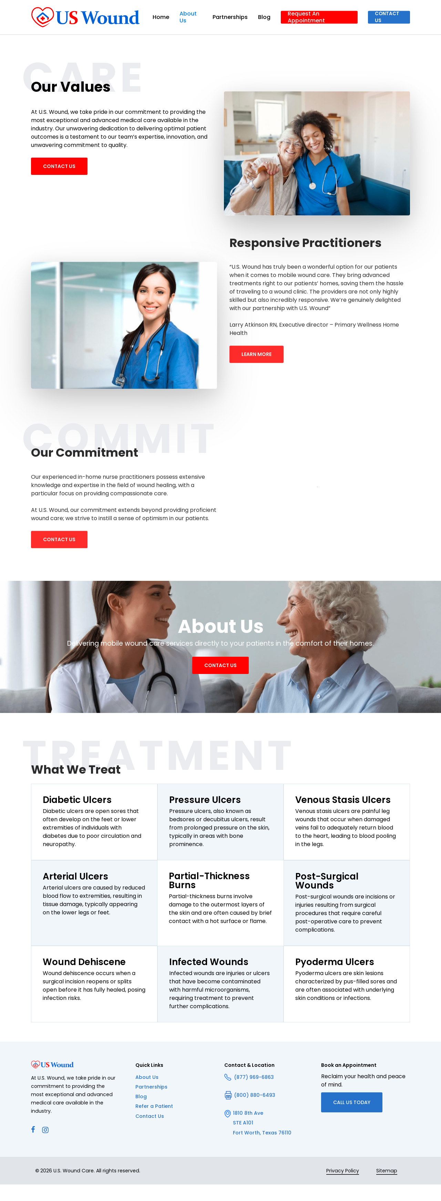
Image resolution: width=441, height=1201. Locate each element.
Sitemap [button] (386, 1187)
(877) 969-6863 (249, 1093)
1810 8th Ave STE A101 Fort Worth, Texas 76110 (257, 1139)
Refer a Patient (154, 1122)
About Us (146, 1093)
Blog (141, 1112)
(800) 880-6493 (249, 1111)
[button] (59, 171)
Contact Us (149, 1132)
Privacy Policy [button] (342, 1187)
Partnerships (151, 1103)
